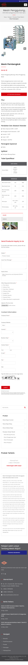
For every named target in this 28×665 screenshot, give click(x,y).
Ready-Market (20, 659)
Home (5, 17)
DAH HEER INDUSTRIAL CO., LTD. (18, 656)
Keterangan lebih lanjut (14, 466)
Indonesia (24, 1)
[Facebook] (1, 574)
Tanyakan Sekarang (14, 94)
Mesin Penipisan (7, 442)
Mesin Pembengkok (13, 18)
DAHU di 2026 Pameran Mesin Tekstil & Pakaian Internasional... (12, 607)
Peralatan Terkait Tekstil (18, 17)
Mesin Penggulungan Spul (10, 437)
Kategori (10, 17)
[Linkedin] (5, 574)
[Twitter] (3, 574)
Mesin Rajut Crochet (8, 420)
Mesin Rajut (5, 530)
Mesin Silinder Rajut (8, 428)
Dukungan (6, 647)
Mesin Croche (10, 530)
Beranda (5, 638)
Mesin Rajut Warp (7, 424)
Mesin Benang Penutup (9, 434)
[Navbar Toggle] (25, 4)
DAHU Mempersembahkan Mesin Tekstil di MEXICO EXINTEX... (14, 623)
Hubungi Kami (5, 532)
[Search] (12, 407)
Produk (5, 644)
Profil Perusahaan (7, 641)
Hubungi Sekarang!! (14, 552)
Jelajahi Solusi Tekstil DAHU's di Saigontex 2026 (13, 615)
